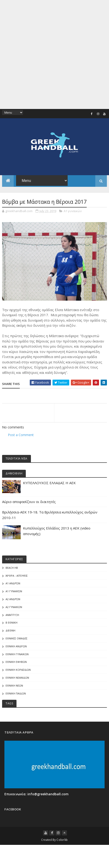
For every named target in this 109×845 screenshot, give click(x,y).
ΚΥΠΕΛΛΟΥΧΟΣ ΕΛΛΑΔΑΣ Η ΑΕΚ (49, 482)
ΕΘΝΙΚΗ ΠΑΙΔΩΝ (16, 693)
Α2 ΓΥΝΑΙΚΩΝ (14, 607)
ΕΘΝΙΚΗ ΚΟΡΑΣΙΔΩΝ (18, 669)
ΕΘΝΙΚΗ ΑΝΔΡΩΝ (16, 646)
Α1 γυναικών (73, 211)
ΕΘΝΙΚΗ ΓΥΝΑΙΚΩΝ (17, 654)
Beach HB (12, 567)
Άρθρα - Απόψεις (17, 575)
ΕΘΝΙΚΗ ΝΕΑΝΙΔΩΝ (17, 677)
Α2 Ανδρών (13, 599)
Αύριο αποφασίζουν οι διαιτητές (29, 501)
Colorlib (62, 840)
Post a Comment (21, 435)
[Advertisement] (54, 54)
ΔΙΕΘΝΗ (10, 630)
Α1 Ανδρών (13, 583)
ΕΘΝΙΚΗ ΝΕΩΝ (14, 685)
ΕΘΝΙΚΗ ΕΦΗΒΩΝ (16, 662)
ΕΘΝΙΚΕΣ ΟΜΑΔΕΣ (16, 638)
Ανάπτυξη (12, 615)
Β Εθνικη (11, 622)
